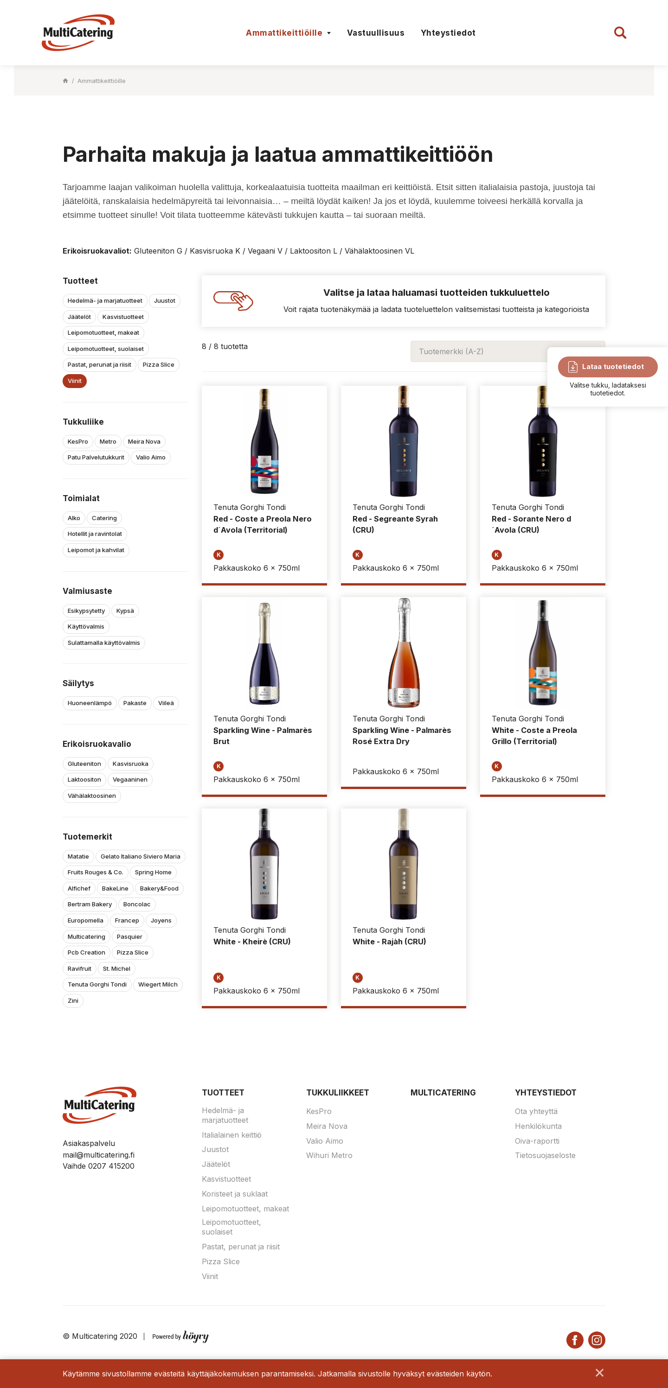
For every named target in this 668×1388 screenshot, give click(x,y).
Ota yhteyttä (536, 1111)
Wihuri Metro (329, 1155)
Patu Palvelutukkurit (96, 457)
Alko (74, 518)
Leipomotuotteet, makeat (103, 332)
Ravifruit (79, 968)
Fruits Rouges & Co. (95, 872)
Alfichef (79, 888)
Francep (127, 920)
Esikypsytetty (86, 610)
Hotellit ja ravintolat (95, 533)
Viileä (166, 703)
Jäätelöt (79, 316)
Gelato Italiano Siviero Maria (140, 856)
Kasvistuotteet (123, 316)
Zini (73, 1000)
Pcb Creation (86, 952)
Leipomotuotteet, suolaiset (106, 348)
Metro (108, 441)
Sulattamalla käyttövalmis (104, 642)
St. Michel (116, 968)
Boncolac (137, 904)
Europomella (85, 920)
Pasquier (129, 936)
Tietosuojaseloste (545, 1155)
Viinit (75, 380)
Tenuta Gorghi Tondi (97, 984)
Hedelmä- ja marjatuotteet (105, 300)
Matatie (78, 856)
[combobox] (508, 351)
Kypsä (125, 610)
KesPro (78, 441)
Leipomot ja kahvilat (96, 550)
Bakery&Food (159, 888)
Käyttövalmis (86, 626)
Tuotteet (223, 1092)
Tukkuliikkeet (337, 1092)
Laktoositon (84, 779)
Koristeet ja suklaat (235, 1193)
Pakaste (135, 703)
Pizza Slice (158, 364)
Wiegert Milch (158, 984)
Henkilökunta (538, 1126)
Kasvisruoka (130, 763)
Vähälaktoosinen (92, 795)
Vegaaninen (130, 779)
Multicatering (86, 936)
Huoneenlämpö (90, 703)
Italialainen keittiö (232, 1135)
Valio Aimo (151, 457)
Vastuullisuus (376, 33)
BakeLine (115, 888)
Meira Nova (144, 441)
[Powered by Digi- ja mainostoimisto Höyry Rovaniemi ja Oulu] (181, 1334)
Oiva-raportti (537, 1141)
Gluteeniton (84, 763)
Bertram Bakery (90, 904)
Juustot (164, 300)
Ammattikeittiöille (284, 33)
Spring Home (153, 872)
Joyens (161, 920)
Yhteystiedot (448, 33)
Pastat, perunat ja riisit (99, 364)
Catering (104, 518)
